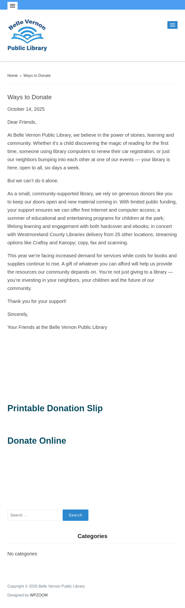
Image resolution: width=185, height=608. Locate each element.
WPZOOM (39, 595)
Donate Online (36, 441)
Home (12, 76)
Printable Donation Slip (55, 408)
